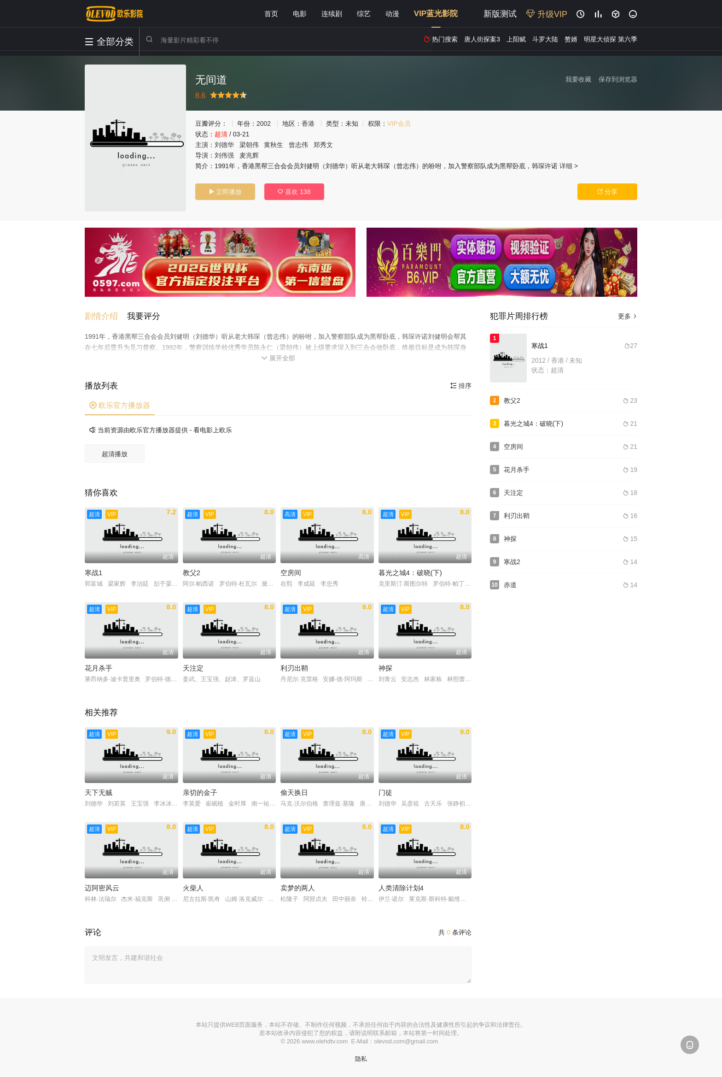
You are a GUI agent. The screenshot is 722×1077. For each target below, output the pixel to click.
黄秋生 (273, 144)
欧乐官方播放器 (119, 405)
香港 (308, 123)
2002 (263, 123)
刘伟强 (224, 155)
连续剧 (331, 14)
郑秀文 (323, 144)
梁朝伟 (249, 144)
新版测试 (500, 13)
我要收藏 (578, 79)
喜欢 (294, 191)
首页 (271, 14)
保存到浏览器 (618, 79)
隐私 (361, 1058)
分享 (607, 191)
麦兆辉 (249, 155)
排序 (461, 385)
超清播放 (115, 454)
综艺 (364, 14)
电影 (300, 14)
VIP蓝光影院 (436, 13)
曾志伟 (298, 144)
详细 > (568, 166)
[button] (106, 316)
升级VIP (546, 14)
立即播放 (225, 191)
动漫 (392, 14)
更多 (627, 316)
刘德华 (224, 144)
